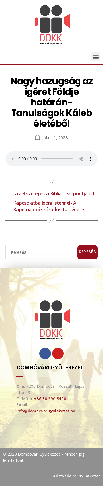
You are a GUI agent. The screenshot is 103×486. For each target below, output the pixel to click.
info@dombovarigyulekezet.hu (45, 411)
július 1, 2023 (55, 137)
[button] (95, 56)
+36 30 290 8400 (50, 398)
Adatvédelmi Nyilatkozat (76, 476)
